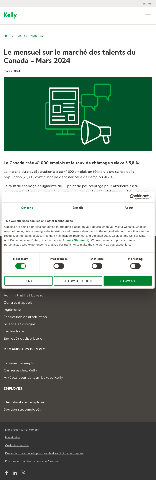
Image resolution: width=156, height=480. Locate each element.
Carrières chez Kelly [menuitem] (20, 370)
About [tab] (129, 207)
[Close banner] (150, 197)
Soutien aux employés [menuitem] (22, 409)
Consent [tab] (27, 207)
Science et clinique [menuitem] (19, 324)
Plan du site (12, 437)
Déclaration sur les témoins (22, 429)
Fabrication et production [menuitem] (25, 317)
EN (144, 3)
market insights (30, 36)
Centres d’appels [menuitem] (18, 302)
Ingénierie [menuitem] (12, 309)
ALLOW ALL (127, 281)
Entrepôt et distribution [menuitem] (24, 338)
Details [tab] (78, 207)
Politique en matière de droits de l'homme (32, 461)
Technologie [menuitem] (14, 331)
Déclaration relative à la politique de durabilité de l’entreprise (44, 453)
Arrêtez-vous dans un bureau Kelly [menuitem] (33, 377)
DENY (28, 281)
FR (149, 3)
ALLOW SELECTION (78, 281)
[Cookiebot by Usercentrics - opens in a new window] (132, 197)
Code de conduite (17, 445)
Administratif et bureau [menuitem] (24, 295)
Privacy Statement (75, 239)
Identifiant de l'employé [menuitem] (24, 402)
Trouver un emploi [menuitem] (19, 363)
